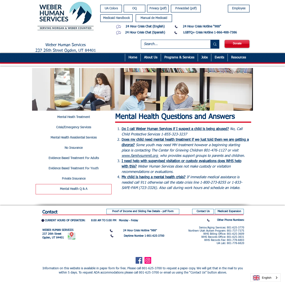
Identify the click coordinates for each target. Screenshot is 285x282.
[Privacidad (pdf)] (186, 8)
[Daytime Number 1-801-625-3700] (144, 236)
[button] (179, 57)
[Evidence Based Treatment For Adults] (74, 158)
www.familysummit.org (140, 156)
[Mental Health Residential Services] (74, 138)
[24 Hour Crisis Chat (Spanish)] (145, 33)
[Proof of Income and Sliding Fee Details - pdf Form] (142, 211)
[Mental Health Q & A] (74, 189)
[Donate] (237, 44)
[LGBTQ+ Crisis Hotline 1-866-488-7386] (210, 33)
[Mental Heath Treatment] (74, 117)
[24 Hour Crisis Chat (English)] (145, 27)
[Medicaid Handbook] (116, 18)
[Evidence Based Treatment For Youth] (74, 169)
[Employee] (239, 8)
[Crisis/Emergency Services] (74, 127)
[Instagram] (148, 260)
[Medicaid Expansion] (229, 211)
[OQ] (134, 8)
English (262, 277)
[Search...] (172, 44)
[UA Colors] (111, 8)
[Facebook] (139, 260)
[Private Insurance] (74, 179)
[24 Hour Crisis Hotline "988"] (202, 27)
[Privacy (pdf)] (158, 8)
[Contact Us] (203, 211)
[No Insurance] (74, 148)
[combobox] (265, 277)
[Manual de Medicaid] (154, 18)
